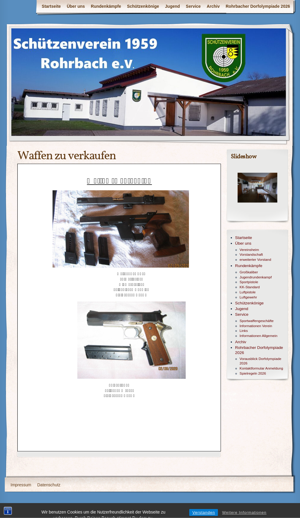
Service (193, 6)
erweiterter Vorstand (255, 260)
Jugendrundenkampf (256, 277)
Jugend (172, 6)
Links (244, 331)
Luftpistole (248, 292)
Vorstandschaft (251, 254)
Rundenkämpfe (106, 6)
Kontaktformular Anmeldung (261, 368)
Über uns (76, 6)
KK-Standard (250, 287)
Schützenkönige (143, 6)
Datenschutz (49, 484)
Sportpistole (249, 282)
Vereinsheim (249, 250)
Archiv (213, 6)
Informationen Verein (256, 326)
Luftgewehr (248, 297)
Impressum (21, 484)
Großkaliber (249, 272)
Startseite (51, 6)
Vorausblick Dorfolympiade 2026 (260, 361)
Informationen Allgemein (259, 336)
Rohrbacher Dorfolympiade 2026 (258, 6)
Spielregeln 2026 (253, 373)
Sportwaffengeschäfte (257, 321)
